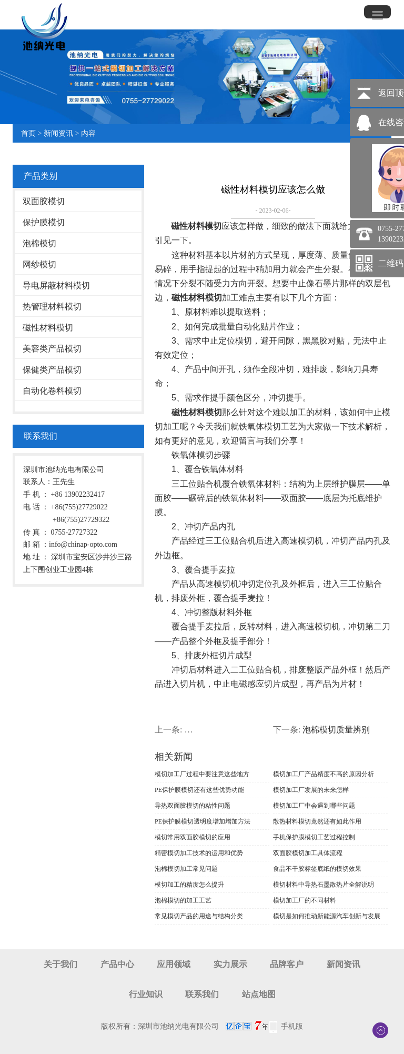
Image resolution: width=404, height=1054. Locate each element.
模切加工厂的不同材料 (304, 900)
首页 (28, 133)
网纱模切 (39, 264)
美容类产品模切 (52, 348)
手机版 (292, 1026)
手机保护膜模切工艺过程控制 (314, 837)
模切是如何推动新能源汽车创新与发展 (326, 916)
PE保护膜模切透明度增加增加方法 (202, 821)
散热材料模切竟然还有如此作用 (317, 821)
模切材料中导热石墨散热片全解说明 (323, 884)
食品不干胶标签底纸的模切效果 (317, 868)
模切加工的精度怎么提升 (189, 884)
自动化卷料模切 (52, 390)
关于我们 (60, 964)
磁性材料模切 (48, 327)
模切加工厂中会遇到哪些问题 (314, 805)
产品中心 (117, 964)
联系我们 (202, 994)
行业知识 (146, 994)
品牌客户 (287, 964)
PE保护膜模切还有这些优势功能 (199, 790)
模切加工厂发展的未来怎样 (311, 790)
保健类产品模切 (52, 369)
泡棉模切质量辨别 (336, 729)
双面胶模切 (44, 201)
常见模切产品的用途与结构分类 (199, 916)
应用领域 (173, 964)
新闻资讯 (58, 133)
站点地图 (259, 994)
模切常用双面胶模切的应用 (192, 837)
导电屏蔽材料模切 (56, 285)
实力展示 (230, 964)
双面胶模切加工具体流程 (307, 853)
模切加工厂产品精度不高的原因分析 (323, 774)
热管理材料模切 (52, 306)
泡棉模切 (39, 243)
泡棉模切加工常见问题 (186, 868)
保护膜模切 (44, 222)
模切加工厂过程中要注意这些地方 (202, 774)
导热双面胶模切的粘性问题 (192, 805)
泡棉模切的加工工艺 (183, 900)
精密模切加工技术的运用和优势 (199, 853)
